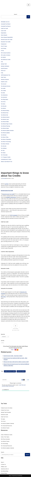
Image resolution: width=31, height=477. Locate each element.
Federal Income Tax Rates (6, 407)
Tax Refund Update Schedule (7, 130)
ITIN (2, 61)
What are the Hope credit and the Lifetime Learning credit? (16, 361)
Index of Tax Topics (5, 436)
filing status (3, 296)
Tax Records (3, 106)
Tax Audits (3, 88)
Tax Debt (3, 92)
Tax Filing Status (4, 99)
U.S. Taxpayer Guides (5, 157)
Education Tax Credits (5, 41)
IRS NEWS (3, 57)
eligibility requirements (11, 197)
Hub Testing (3, 48)
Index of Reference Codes (6, 434)
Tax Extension (4, 97)
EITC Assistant (14, 215)
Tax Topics (3, 152)
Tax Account (3, 83)
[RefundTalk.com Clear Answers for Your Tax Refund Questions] (5, 5)
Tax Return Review (5, 143)
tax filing (6, 183)
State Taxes (3, 77)
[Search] (28, 16)
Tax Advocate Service (5, 86)
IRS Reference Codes (5, 59)
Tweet (12, 349)
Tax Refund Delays (5, 110)
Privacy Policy (4, 473)
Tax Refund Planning (5, 126)
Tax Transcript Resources (6, 425)
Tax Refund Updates (5, 132)
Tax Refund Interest (5, 117)
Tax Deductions (4, 95)
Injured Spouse (4, 68)
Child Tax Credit (4, 28)
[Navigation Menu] (28, 5)
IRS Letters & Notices (5, 55)
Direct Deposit (4, 35)
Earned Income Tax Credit (6, 39)
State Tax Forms (4, 416)
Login (28, 379)
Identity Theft (4, 63)
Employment (3, 44)
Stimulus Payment (5, 79)
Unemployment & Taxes (6, 159)
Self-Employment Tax (5, 75)
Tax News (3, 103)
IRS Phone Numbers (5, 439)
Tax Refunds (3, 134)
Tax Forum (3, 421)
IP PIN (2, 50)
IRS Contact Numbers (5, 52)
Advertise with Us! (5, 468)
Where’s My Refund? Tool (6, 161)
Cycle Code (3, 30)
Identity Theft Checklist (6, 412)
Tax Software (4, 148)
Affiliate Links (4, 466)
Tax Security (3, 146)
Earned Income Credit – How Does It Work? (13, 355)
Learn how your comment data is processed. (14, 385)
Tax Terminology (4, 443)
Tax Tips (3, 150)
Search (15, 14)
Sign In (2, 462)
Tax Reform (3, 108)
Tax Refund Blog (4, 471)
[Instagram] (15, 350)
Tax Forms (3, 101)
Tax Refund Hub (4, 115)
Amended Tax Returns (6, 26)
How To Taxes (4, 46)
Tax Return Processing (6, 141)
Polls (2, 72)
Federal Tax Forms (5, 410)
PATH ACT (3, 70)
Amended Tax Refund (5, 24)
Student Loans (4, 81)
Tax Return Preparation (6, 139)
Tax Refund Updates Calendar (7, 423)
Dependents (3, 32)
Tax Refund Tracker (5, 427)
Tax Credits (3, 90)
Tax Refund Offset (5, 121)
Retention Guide (4, 414)
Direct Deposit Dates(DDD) (7, 37)
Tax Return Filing (4, 137)
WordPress (19, 475)
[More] (17, 350)
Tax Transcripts (4, 154)
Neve (10, 475)
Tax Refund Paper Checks (6, 123)
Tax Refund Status (5, 128)
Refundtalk (4, 178)
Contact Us (3, 464)
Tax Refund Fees (4, 112)
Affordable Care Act (5, 21)
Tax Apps (3, 419)
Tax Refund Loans (5, 119)
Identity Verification (5, 66)
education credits (21, 371)
